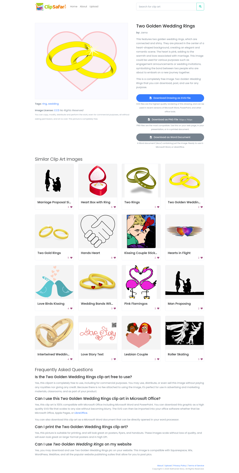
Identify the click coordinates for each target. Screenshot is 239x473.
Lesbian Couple (136, 354)
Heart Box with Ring (95, 202)
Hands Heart (90, 253)
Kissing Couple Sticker (141, 253)
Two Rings (132, 202)
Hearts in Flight (179, 253)
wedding (53, 104)
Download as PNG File (170, 119)
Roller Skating (178, 354)
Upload (94, 6)
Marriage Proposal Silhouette (59, 202)
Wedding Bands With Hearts (102, 303)
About (83, 6)
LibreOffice (80, 413)
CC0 (56, 110)
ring (44, 104)
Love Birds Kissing (50, 303)
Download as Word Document (170, 137)
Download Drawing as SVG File (170, 98)
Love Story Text (92, 354)
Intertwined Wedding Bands (58, 354)
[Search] (166, 6)
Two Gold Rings (49, 253)
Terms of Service (196, 465)
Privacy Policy (179, 465)
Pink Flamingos (136, 303)
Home (73, 6)
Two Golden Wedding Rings (189, 202)
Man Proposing (179, 303)
